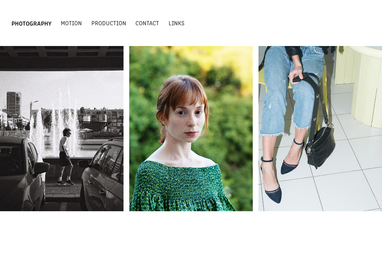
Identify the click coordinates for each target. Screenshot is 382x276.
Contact (147, 23)
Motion (71, 23)
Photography (31, 23)
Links (176, 23)
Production (108, 23)
